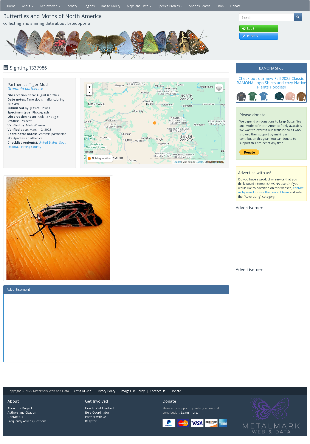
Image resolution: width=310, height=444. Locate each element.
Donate (235, 6)
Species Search (199, 6)
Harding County (30, 147)
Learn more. (189, 412)
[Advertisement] (116, 327)
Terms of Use (81, 391)
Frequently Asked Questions (27, 421)
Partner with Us (96, 417)
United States (48, 142)
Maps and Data (139, 6)
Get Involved (50, 6)
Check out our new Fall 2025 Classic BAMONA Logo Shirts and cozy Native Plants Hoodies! (271, 83)
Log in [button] (249, 28)
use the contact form (274, 192)
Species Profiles (170, 6)
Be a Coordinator (97, 412)
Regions (89, 6)
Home (11, 6)
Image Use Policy (133, 391)
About (27, 6)
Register (90, 421)
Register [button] (250, 36)
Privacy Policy (105, 391)
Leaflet (177, 162)
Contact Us (157, 391)
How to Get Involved (99, 408)
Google (199, 162)
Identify (72, 6)
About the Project (20, 408)
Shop (220, 6)
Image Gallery (110, 6)
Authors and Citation (22, 412)
